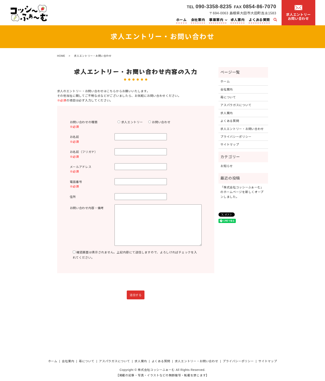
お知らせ (226, 166)
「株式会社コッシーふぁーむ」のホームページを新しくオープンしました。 (242, 192)
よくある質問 (259, 19)
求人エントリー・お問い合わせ (242, 129)
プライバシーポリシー (235, 136)
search (275, 20)
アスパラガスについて (235, 105)
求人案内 (238, 19)
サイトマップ (229, 144)
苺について (228, 97)
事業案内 (216, 19)
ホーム (181, 19)
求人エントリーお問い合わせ (298, 12)
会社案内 (198, 19)
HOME (61, 55)
